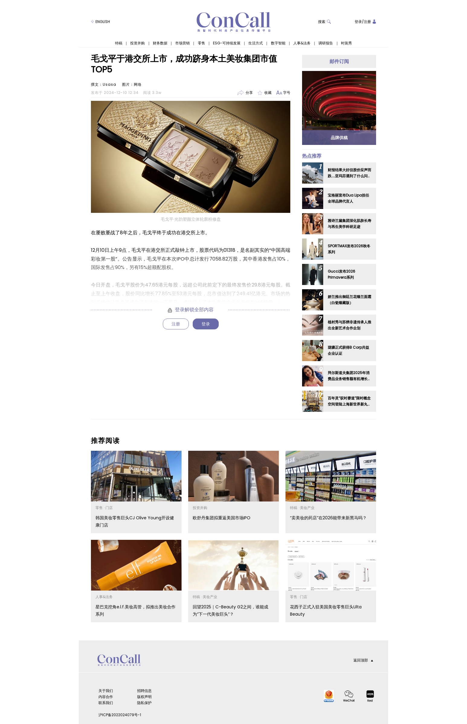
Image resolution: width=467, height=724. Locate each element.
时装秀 (346, 43)
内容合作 (105, 696)
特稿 (118, 43)
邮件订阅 (339, 61)
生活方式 (255, 43)
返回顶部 (363, 660)
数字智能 (278, 43)
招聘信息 (144, 690)
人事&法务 (302, 43)
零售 (201, 43)
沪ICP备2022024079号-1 (119, 714)
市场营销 (182, 43)
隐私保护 (144, 702)
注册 (367, 21)
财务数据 (160, 43)
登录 (358, 21)
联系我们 (105, 702)
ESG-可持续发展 (226, 43)
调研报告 (325, 43)
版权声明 (144, 696)
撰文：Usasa (103, 84)
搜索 (324, 21)
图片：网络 (132, 84)
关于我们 (105, 690)
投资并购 (137, 43)
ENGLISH (100, 21)
